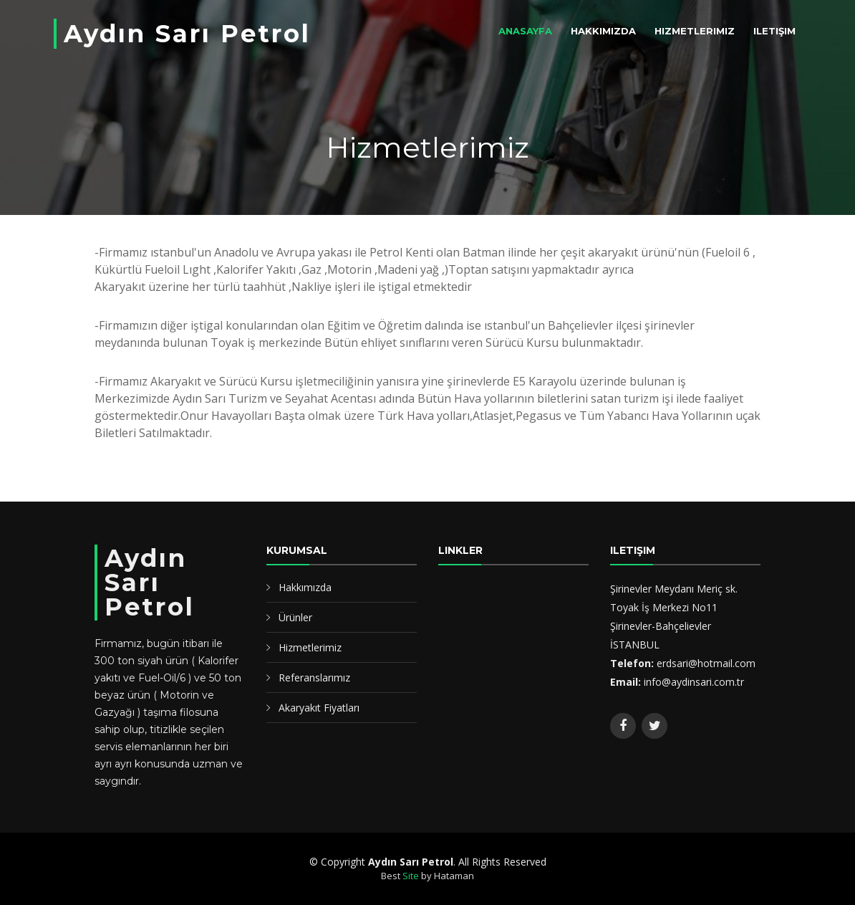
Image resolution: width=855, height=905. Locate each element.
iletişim (774, 31)
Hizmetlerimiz (694, 31)
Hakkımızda (603, 31)
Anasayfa (525, 31)
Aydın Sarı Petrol (187, 34)
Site (410, 875)
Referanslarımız (314, 677)
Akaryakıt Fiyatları (319, 707)
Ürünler (295, 617)
